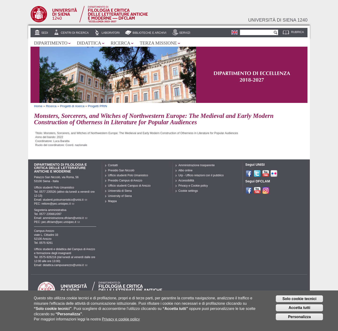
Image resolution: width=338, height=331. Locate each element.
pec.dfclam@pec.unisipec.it (61, 222)
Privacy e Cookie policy (193, 185)
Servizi (184, 32)
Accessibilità (186, 180)
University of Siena (120, 196)
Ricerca (120, 43)
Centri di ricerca (75, 32)
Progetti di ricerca (72, 106)
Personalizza (299, 320)
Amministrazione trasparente (196, 165)
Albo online (185, 170)
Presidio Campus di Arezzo (125, 180)
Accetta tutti (299, 310)
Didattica (89, 43)
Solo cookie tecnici (299, 302)
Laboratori (111, 32)
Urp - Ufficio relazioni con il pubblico (201, 175)
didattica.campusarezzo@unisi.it (65, 265)
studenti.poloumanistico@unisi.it (65, 199)
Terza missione (158, 43)
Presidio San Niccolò (121, 170)
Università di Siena (120, 190)
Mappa (112, 201)
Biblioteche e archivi (149, 32)
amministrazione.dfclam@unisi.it (65, 218)
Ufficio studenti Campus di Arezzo (129, 185)
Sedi (44, 32)
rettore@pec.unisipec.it (58, 203)
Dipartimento (50, 43)
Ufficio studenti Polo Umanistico (128, 175)
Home (38, 106)
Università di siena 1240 (277, 20)
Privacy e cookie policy (121, 322)
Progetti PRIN (97, 106)
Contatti (113, 165)
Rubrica (297, 32)
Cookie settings (188, 190)
